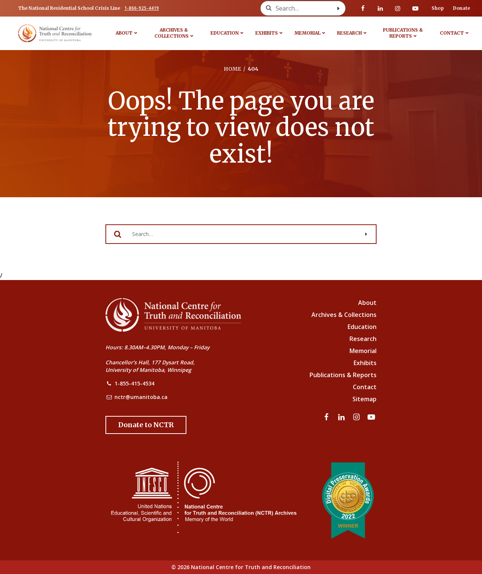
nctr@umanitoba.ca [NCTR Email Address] (141, 396)
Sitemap (364, 399)
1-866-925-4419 (141, 8)
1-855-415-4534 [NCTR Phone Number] (134, 383)
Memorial (307, 33)
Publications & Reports (403, 33)
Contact (452, 33)
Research (349, 33)
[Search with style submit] (338, 8)
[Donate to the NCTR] (145, 425)
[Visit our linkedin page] (380, 8)
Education (224, 33)
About (124, 33)
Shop (438, 8)
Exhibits (266, 33)
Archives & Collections (171, 33)
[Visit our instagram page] (398, 8)
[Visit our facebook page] (363, 8)
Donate (461, 8)
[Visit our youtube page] (415, 8)
